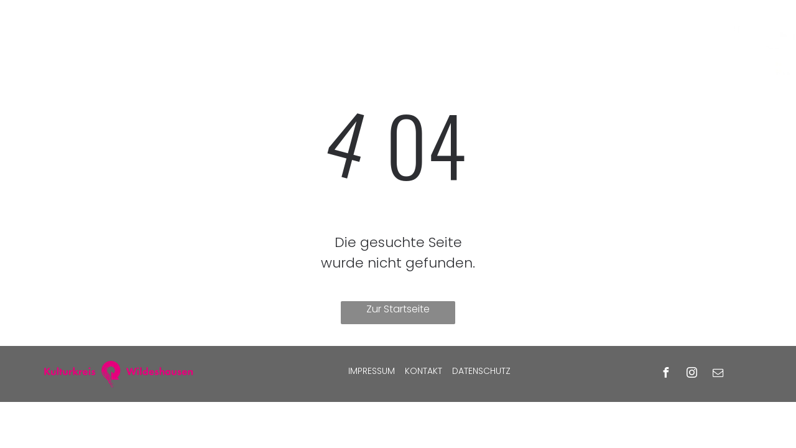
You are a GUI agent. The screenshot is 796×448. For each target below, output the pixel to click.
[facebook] (666, 374)
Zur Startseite (398, 309)
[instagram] (692, 374)
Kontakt (423, 371)
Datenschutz (481, 371)
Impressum (371, 371)
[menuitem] (228, 26)
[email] (718, 374)
